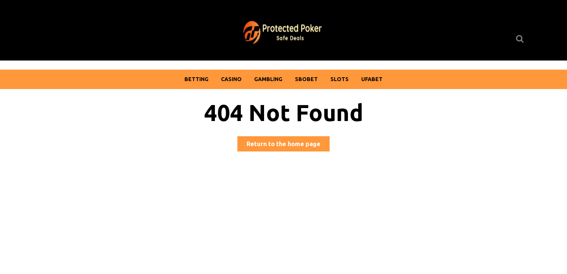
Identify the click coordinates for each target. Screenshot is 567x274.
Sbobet (306, 79)
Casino (231, 79)
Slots (339, 79)
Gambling (268, 79)
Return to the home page (288, 145)
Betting (196, 79)
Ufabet (372, 79)
